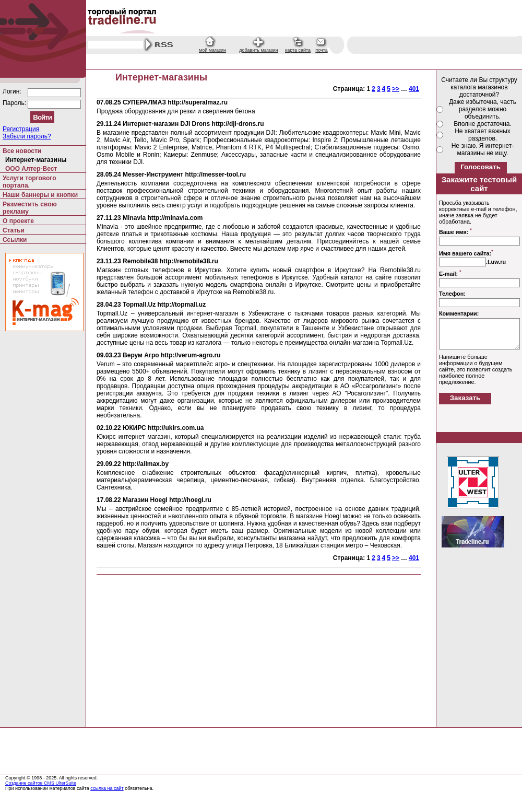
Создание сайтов (24, 783)
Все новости (22, 151)
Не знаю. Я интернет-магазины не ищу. (483, 149)
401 (414, 88)
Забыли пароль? (27, 136)
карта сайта (298, 50)
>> (395, 88)
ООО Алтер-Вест (31, 168)
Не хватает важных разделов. (483, 134)
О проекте (18, 221)
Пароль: (15, 103)
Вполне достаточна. (483, 123)
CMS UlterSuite (60, 783)
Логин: (13, 91)
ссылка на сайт (107, 788)
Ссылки (15, 239)
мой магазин (212, 50)
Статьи (14, 230)
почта (321, 50)
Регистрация (21, 129)
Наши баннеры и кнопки (40, 195)
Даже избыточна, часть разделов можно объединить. (482, 109)
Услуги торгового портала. (29, 181)
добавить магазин (258, 50)
